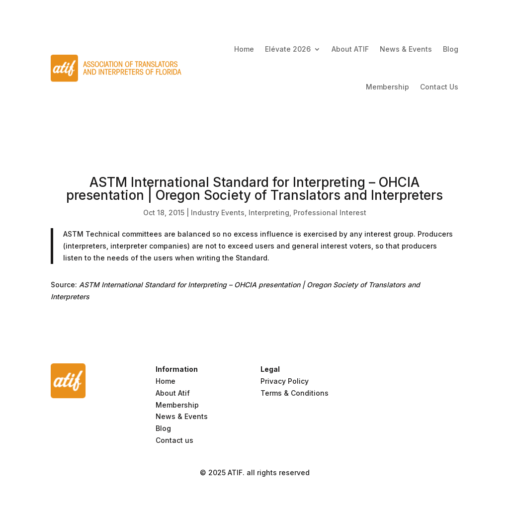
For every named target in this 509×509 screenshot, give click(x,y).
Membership (387, 87)
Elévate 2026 (288, 49)
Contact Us (439, 87)
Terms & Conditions (294, 393)
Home (244, 49)
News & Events (406, 49)
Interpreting (269, 212)
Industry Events (218, 212)
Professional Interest (329, 212)
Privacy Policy (284, 381)
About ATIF (350, 49)
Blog (450, 49)
